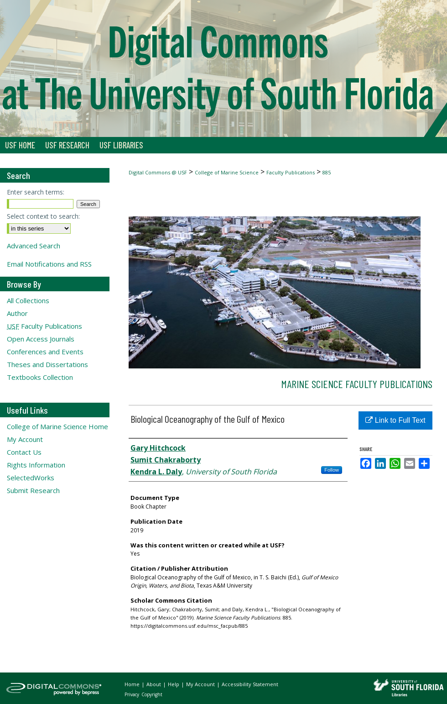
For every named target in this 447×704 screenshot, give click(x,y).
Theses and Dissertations (47, 364)
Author (17, 313)
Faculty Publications (290, 172)
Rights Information (36, 464)
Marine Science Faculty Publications (356, 383)
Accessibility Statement (250, 684)
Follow (331, 470)
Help (174, 684)
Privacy (132, 694)
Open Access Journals (40, 338)
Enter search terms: (35, 192)
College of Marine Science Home (57, 426)
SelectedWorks (30, 477)
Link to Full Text (395, 420)
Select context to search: (43, 216)
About (154, 684)
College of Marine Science (227, 172)
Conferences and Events (45, 351)
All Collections (28, 300)
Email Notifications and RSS (49, 263)
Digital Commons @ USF (158, 172)
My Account (25, 439)
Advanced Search (33, 245)
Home (133, 684)
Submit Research (33, 490)
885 (326, 172)
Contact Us (24, 452)
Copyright (151, 694)
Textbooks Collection (40, 377)
